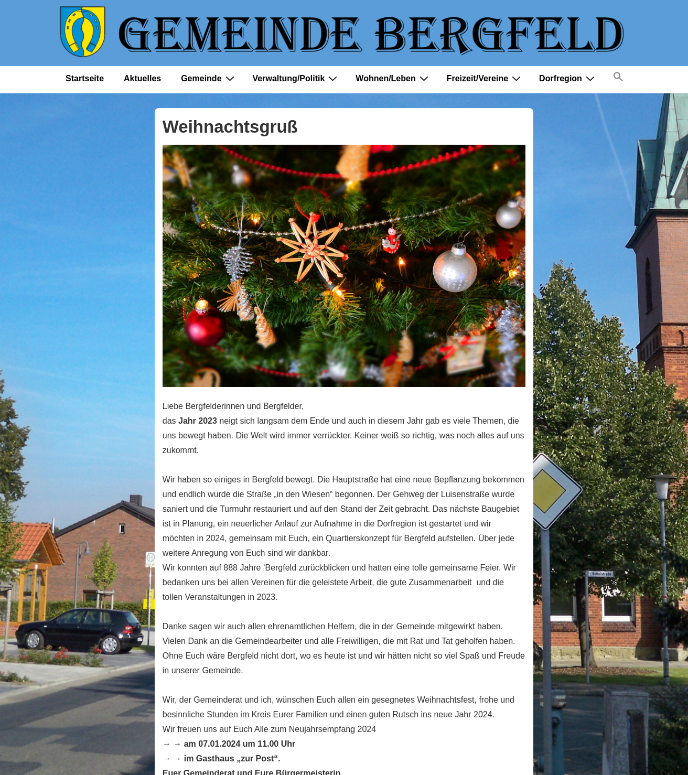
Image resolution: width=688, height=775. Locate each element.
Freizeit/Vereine (485, 78)
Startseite (85, 78)
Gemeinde (208, 78)
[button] (618, 79)
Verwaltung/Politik (296, 78)
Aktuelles (142, 78)
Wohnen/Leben (393, 78)
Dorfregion (568, 78)
